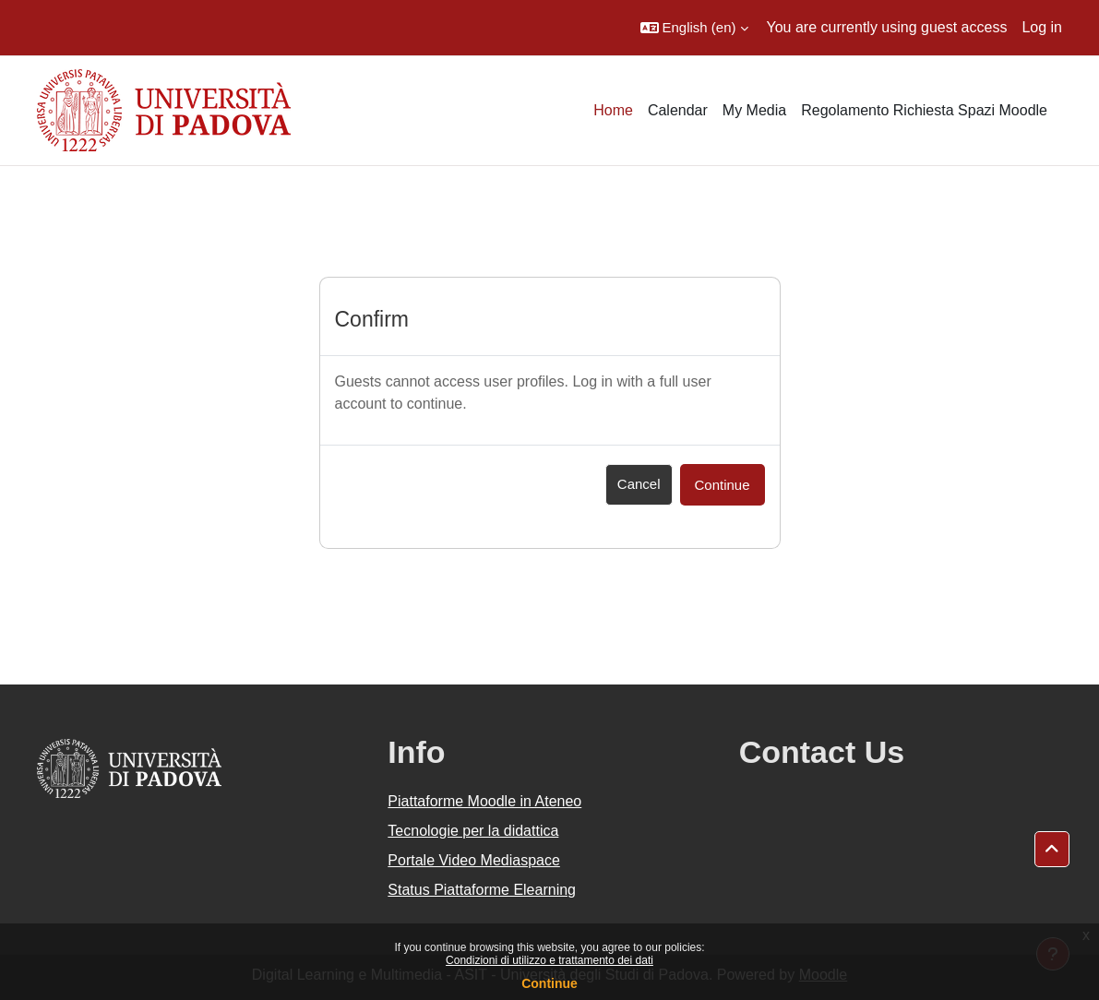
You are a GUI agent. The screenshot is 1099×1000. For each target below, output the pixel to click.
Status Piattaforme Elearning (482, 890)
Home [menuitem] (613, 110)
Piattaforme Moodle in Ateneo (484, 801)
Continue (549, 983)
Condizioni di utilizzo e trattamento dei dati (549, 960)
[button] (694, 27)
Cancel (639, 484)
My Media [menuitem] (754, 110)
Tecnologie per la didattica (473, 831)
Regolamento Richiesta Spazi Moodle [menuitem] (924, 110)
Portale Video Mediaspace (474, 860)
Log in (1041, 27)
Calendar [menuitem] (678, 110)
